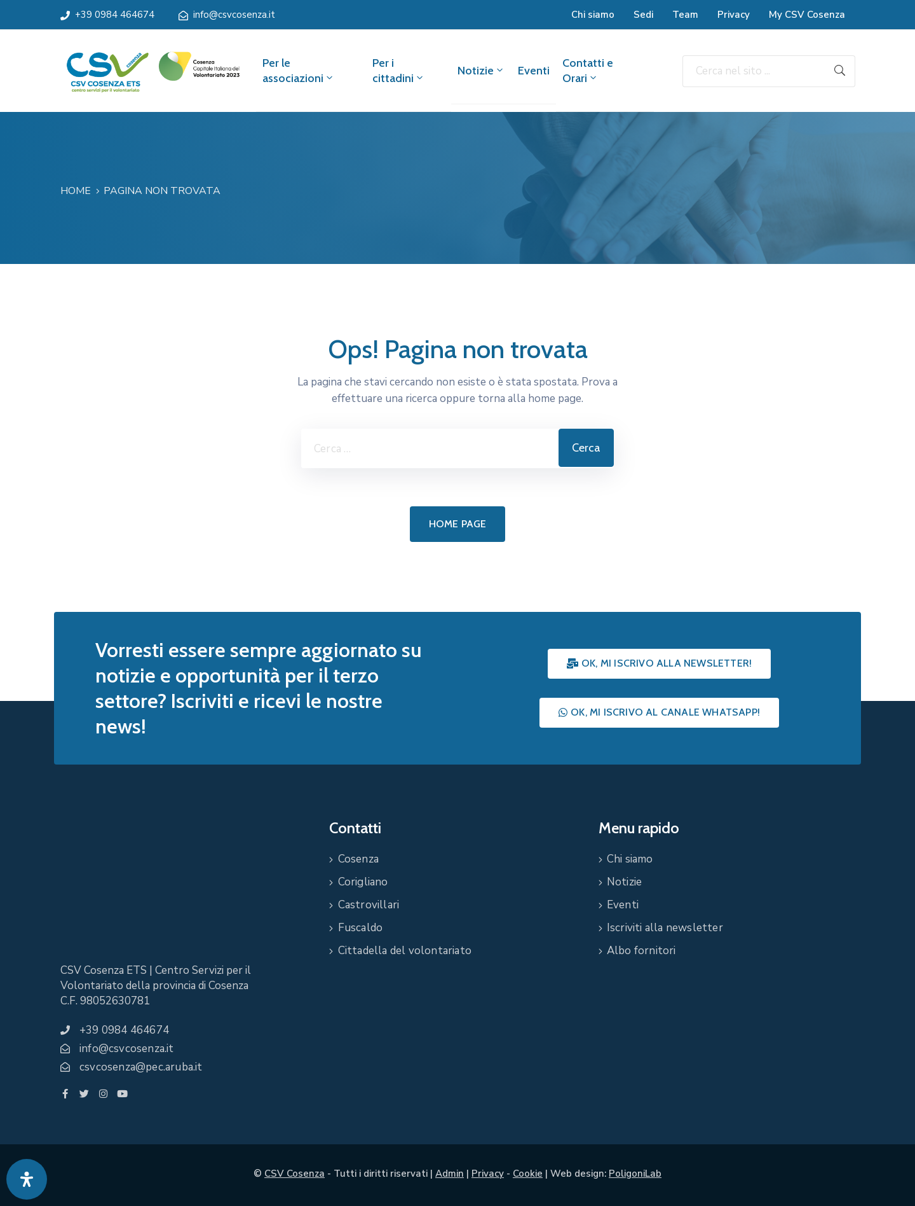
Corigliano (363, 882)
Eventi (534, 71)
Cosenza (358, 859)
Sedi (643, 14)
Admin (449, 1173)
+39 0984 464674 (114, 14)
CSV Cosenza (294, 1173)
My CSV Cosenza (807, 14)
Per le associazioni (298, 70)
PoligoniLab (635, 1173)
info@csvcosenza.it (234, 14)
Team (685, 14)
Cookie (528, 1173)
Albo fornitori (641, 950)
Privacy (733, 14)
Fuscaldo (360, 927)
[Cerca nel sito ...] (753, 71)
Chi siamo (592, 14)
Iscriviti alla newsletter (665, 927)
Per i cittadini (398, 70)
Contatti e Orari (587, 70)
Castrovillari (369, 905)
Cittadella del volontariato (404, 950)
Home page (458, 524)
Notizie (481, 71)
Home (75, 191)
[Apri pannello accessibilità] (26, 1179)
